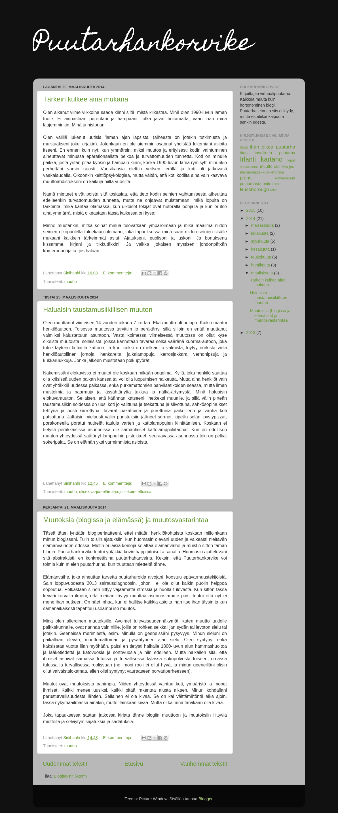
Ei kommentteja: (118, 273)
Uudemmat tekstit (65, 764)
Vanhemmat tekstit (203, 764)
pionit (246, 178)
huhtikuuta (261, 265)
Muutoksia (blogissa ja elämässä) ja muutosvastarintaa (125, 520)
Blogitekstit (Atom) (70, 776)
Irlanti (248, 159)
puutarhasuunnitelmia (259, 183)
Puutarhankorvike (143, 44)
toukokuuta (261, 257)
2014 (251, 218)
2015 (251, 210)
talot (274, 190)
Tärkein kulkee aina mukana (85, 99)
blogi (244, 147)
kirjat (291, 160)
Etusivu (133, 764)
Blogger (205, 799)
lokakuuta (260, 233)
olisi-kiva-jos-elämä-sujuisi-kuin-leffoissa (115, 491)
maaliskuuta (262, 273)
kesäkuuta (261, 249)
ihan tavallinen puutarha (267, 153)
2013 (251, 332)
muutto (70, 281)
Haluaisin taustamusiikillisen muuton (98, 309)
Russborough (254, 189)
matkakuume (249, 166)
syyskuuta (261, 241)
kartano (272, 159)
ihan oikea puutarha (272, 147)
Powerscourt (285, 178)
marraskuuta (263, 225)
